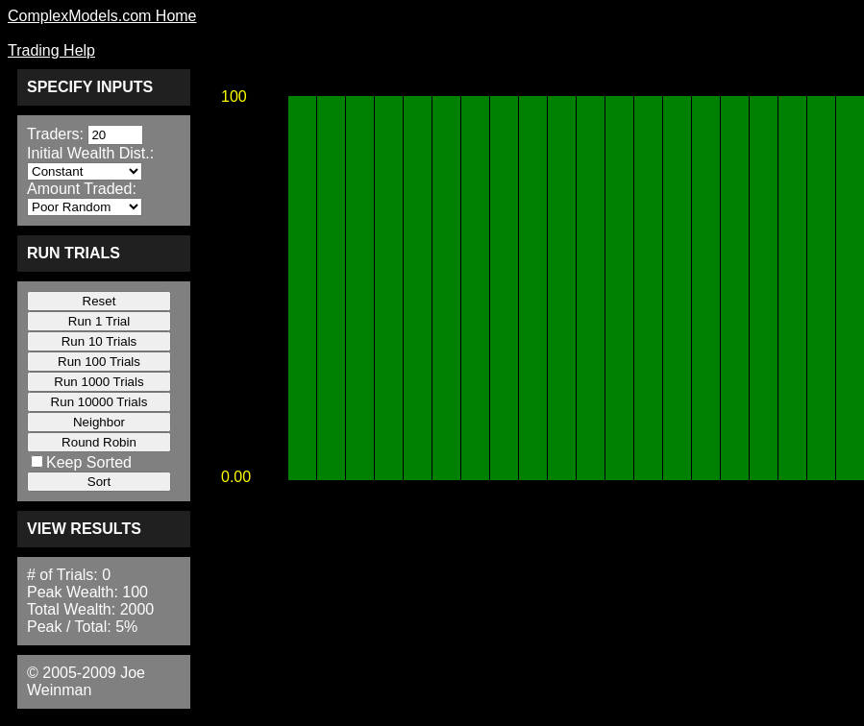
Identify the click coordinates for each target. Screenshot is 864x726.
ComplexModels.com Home (102, 16)
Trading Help (51, 50)
